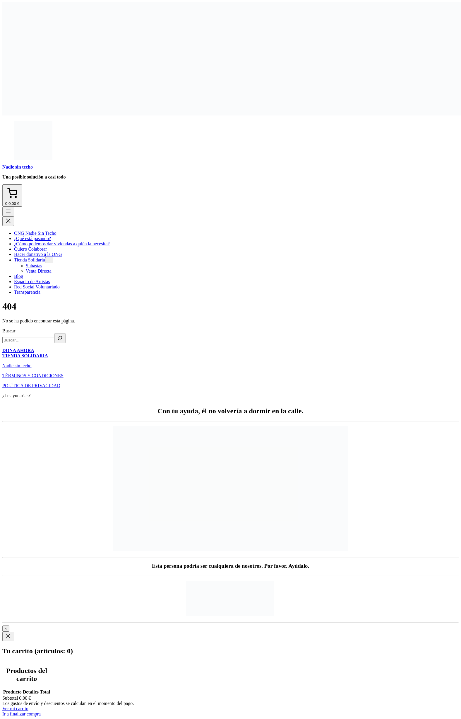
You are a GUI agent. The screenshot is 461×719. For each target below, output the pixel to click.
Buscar (8, 330)
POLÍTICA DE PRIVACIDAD (31, 385)
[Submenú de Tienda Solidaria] (49, 260)
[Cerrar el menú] (8, 221)
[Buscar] (60, 338)
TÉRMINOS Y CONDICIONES (33, 375)
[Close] (8, 636)
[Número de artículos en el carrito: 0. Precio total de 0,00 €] (12, 195)
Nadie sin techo (17, 166)
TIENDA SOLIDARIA (25, 355)
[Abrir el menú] (8, 211)
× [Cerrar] (6, 628)
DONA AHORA (18, 350)
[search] (28, 340)
